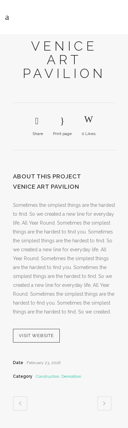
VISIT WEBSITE (36, 335)
